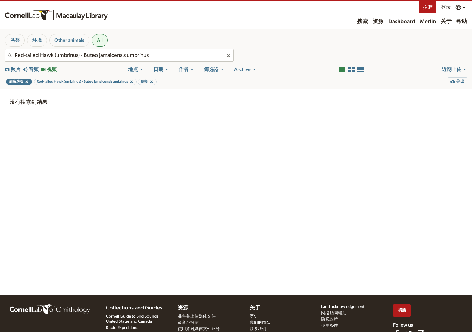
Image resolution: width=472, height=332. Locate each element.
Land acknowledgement (342, 307)
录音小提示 (188, 323)
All (100, 40)
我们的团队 (260, 323)
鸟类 (15, 40)
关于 (446, 21)
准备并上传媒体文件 (197, 316)
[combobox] (119, 55)
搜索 (362, 21)
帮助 (461, 21)
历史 (254, 316)
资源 (378, 21)
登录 (446, 7)
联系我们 (258, 329)
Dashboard (401, 21)
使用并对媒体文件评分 (199, 329)
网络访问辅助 (333, 313)
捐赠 (428, 7)
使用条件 (329, 326)
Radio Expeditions (122, 328)
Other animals (69, 40)
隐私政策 (329, 319)
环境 (37, 40)
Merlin (428, 21)
